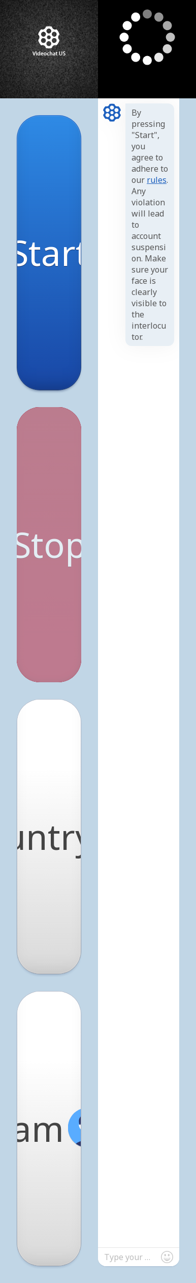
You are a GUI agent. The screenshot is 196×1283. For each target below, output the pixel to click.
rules (157, 179)
